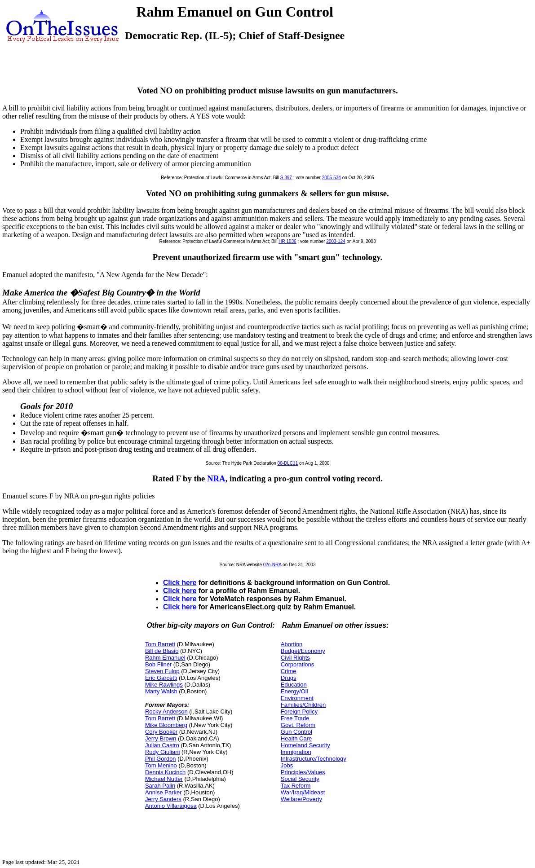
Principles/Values (303, 772)
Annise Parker (163, 792)
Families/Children (303, 704)
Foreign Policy (299, 711)
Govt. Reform (298, 725)
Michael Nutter (164, 778)
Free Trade (295, 718)
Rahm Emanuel (165, 657)
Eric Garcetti (161, 677)
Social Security (300, 778)
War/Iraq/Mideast (303, 792)
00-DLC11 (288, 463)
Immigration (296, 752)
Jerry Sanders (163, 799)
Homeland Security (305, 745)
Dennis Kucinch (165, 772)
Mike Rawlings (164, 684)
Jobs (287, 765)
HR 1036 (287, 241)
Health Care (296, 738)
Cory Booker (161, 731)
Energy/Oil (294, 691)
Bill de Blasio (161, 651)
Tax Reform (295, 785)
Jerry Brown (160, 738)
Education (294, 684)
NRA (216, 478)
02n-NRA (272, 564)
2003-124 (335, 241)
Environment (297, 698)
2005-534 (331, 177)
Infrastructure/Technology (313, 758)
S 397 (286, 177)
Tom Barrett (160, 644)
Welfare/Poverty (301, 799)
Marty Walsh (161, 691)
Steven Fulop (162, 671)
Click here (180, 582)
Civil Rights (295, 657)
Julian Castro (162, 745)
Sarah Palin (160, 785)
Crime (288, 671)
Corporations (297, 664)
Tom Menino (161, 765)
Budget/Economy (303, 651)
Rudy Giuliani (162, 752)
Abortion (291, 644)
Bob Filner (158, 664)
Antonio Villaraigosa (171, 805)
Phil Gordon (160, 758)
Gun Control (296, 731)
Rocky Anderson (166, 711)
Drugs (288, 677)
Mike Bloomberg (166, 725)
